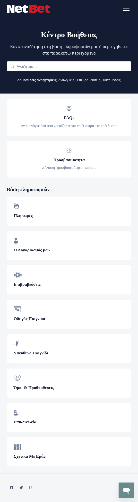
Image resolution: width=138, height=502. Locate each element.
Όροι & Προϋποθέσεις (34, 387)
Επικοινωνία (25, 421)
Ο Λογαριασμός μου (32, 249)
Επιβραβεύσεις (88, 80)
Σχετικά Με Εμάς (29, 456)
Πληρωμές (23, 215)
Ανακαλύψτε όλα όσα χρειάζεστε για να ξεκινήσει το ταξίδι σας (69, 126)
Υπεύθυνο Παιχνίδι (31, 352)
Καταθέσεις (112, 80)
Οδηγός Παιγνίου (29, 318)
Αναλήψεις (66, 80)
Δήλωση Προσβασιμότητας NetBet (69, 168)
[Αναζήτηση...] (69, 66)
